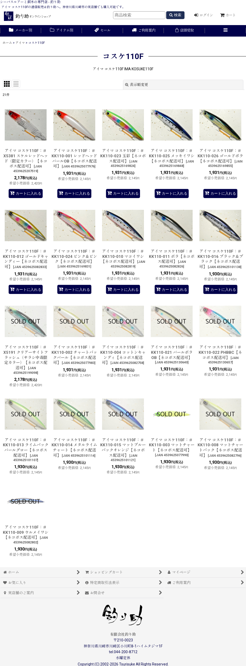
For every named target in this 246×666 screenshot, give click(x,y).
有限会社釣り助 (123, 634)
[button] (225, 31)
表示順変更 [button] (136, 85)
